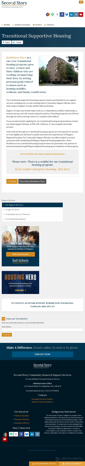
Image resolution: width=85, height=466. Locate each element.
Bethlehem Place (16, 57)
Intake (7, 25)
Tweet (17, 42)
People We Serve (12, 209)
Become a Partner (22, 419)
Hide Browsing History (44, 464)
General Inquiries (22, 25)
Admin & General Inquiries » (42, 402)
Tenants (50, 25)
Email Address (6, 327)
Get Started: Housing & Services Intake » (42, 154)
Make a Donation (22, 415)
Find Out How (42, 354)
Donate (38, 25)
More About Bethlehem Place (32, 181)
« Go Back (12, 181)
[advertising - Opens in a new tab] (20, 282)
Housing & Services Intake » (42, 399)
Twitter (57, 14)
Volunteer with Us (22, 423)
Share (6, 42)
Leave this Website (72, 464)
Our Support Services (14, 205)
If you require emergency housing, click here (42, 169)
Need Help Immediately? (15, 219)
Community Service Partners (17, 214)
